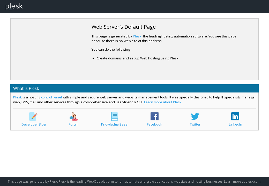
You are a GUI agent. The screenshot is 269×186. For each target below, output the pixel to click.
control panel (51, 97)
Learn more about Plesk (163, 102)
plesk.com (252, 181)
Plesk (137, 36)
